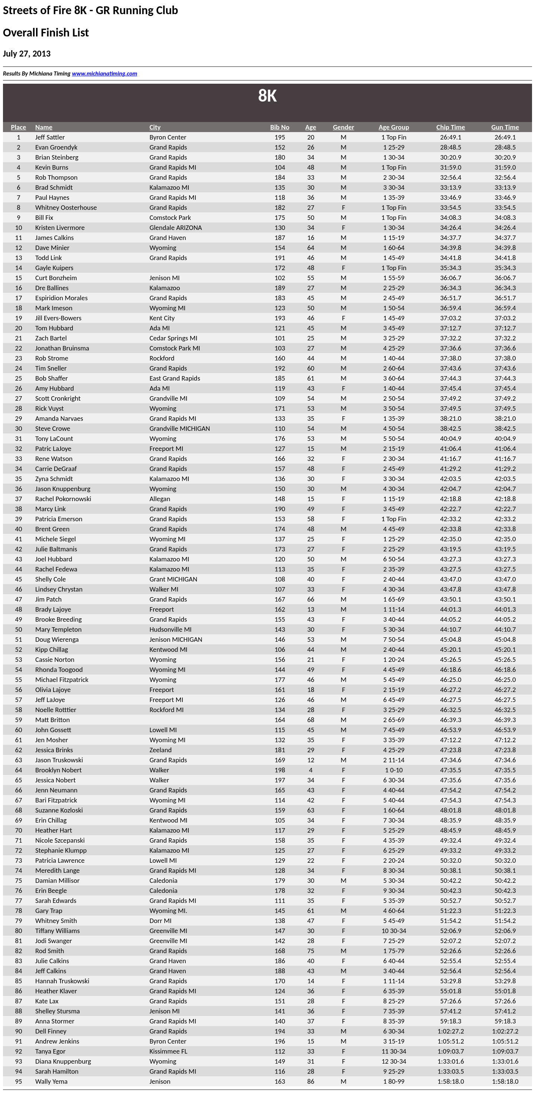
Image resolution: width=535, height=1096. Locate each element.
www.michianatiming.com (104, 73)
